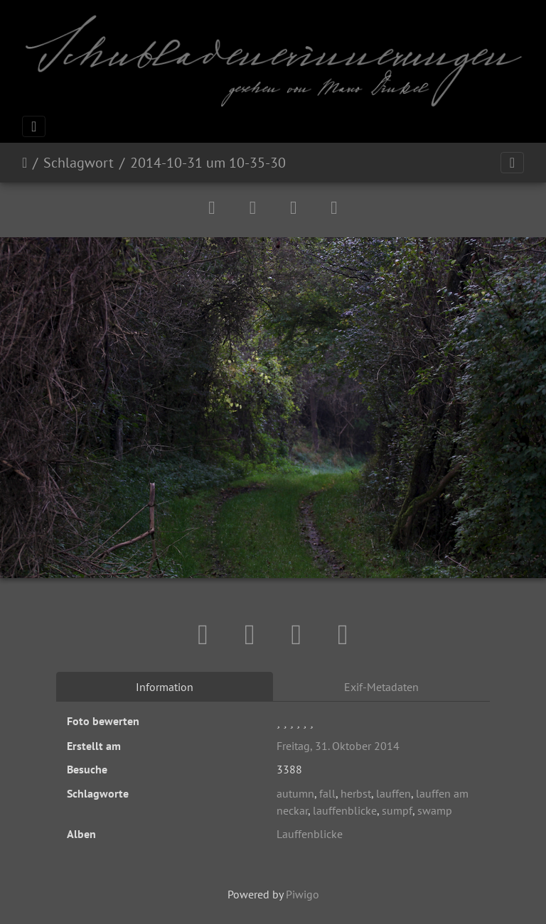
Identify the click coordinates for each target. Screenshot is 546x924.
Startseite (24, 162)
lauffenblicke (345, 810)
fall (327, 793)
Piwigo (302, 894)
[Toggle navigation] (34, 126)
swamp (434, 810)
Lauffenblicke (310, 834)
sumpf (397, 810)
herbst (356, 793)
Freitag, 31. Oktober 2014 (338, 746)
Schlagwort (78, 162)
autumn (295, 793)
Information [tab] (164, 687)
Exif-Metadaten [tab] (381, 687)
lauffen (393, 793)
